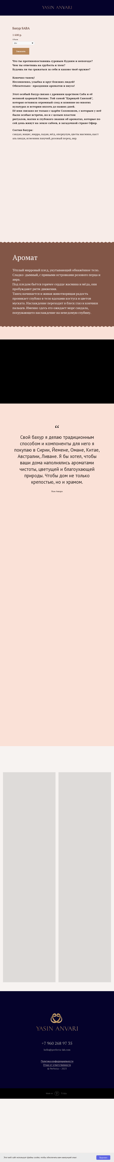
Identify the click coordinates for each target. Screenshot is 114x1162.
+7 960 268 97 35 (57, 1043)
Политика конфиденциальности (57, 1061)
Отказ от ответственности (57, 1064)
